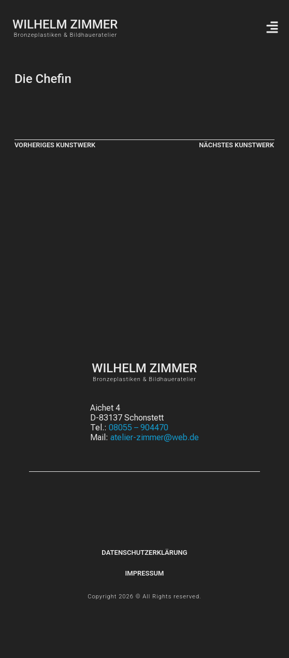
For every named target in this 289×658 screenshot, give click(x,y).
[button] (272, 28)
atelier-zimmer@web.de (154, 437)
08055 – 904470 (138, 427)
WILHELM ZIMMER (65, 24)
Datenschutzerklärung (144, 552)
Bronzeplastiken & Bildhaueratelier (65, 35)
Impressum (144, 573)
